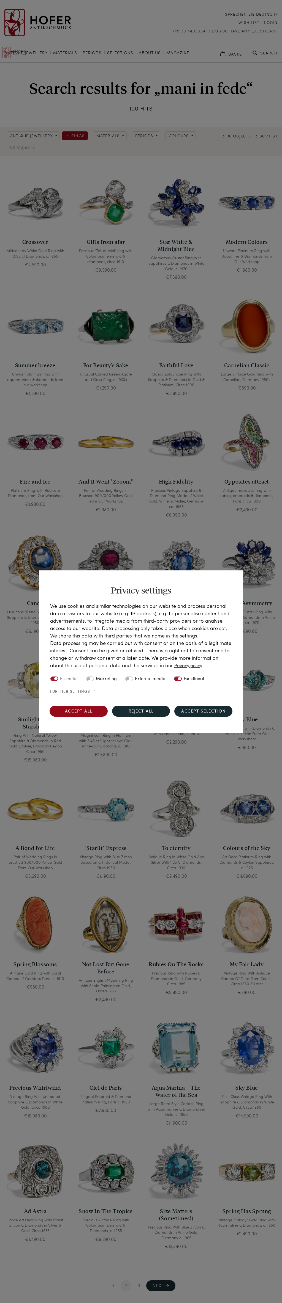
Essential (69, 679)
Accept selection (203, 712)
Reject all (141, 712)
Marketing (106, 679)
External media (150, 679)
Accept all (78, 712)
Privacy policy (189, 665)
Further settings (70, 692)
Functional (194, 679)
